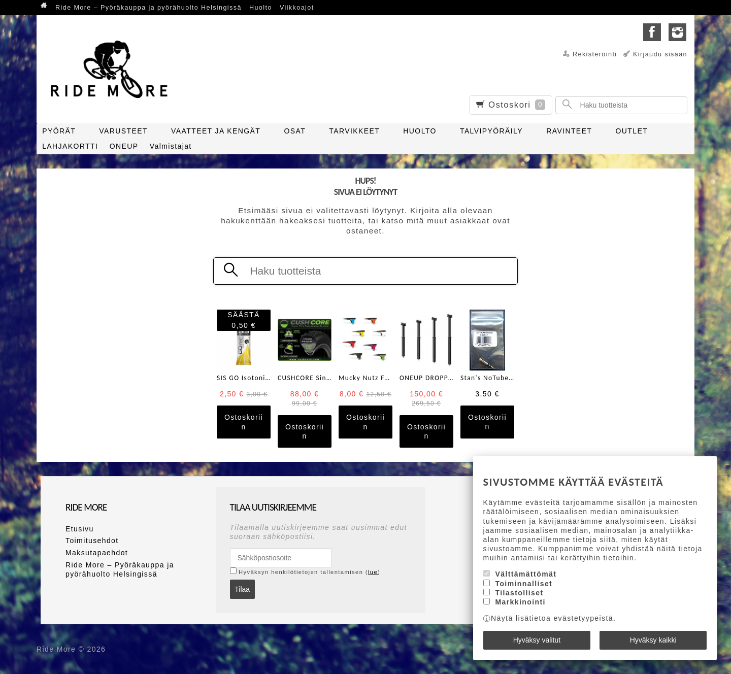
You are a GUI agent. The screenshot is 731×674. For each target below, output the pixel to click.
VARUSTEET (123, 131)
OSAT (295, 131)
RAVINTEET (569, 131)
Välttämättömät (526, 574)
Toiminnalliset (524, 584)
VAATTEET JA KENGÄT (215, 131)
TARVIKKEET (354, 131)
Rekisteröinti (595, 54)
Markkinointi (520, 602)
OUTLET (632, 131)
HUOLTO (419, 131)
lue (373, 572)
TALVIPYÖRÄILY (491, 131)
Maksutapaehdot (96, 553)
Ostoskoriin (243, 421)
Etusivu (79, 529)
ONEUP (124, 146)
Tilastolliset (519, 593)
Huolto (260, 7)
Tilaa (242, 589)
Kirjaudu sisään (660, 54)
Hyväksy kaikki (653, 640)
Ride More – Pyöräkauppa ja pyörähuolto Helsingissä (148, 7)
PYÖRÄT (59, 131)
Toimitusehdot (92, 540)
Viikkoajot (297, 7)
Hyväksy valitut (536, 640)
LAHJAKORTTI (70, 146)
